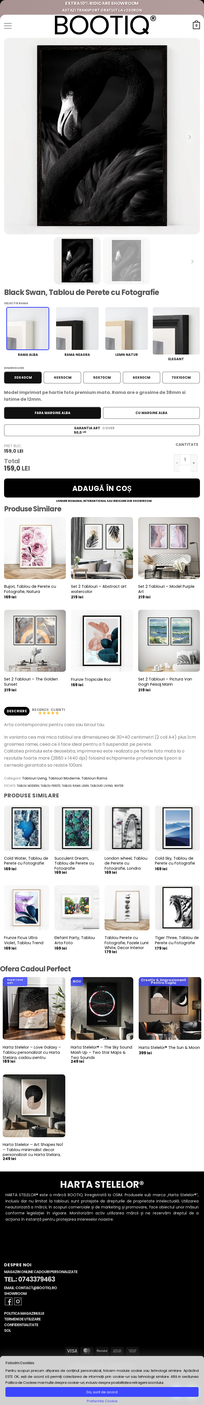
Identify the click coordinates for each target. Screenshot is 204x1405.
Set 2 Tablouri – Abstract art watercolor (99, 589)
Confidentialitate (21, 1325)
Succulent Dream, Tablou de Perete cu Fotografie (74, 863)
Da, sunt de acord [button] (102, 1392)
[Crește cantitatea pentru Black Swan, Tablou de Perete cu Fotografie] (194, 463)
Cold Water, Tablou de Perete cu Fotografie (26, 861)
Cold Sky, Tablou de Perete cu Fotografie (175, 861)
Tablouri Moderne (64, 778)
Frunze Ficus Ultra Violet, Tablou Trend (23, 940)
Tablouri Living (34, 778)
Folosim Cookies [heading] (19, 1363)
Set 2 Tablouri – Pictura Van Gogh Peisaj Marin (165, 682)
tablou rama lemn (75, 786)
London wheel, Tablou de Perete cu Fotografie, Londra (126, 863)
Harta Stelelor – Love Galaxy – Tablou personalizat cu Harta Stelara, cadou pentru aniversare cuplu (32, 1055)
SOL (7, 1330)
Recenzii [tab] (40, 709)
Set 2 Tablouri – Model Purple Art (166, 589)
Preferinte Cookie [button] (102, 1401)
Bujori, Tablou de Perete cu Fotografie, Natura (30, 589)
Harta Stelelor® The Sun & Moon (169, 1047)
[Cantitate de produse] (185, 459)
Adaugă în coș (102, 488)
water (119, 786)
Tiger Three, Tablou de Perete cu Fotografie (177, 940)
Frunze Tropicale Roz (91, 679)
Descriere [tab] (17, 711)
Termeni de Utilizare (22, 1319)
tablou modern (28, 786)
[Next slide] (189, 137)
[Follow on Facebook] (8, 1301)
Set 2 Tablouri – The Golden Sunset (31, 682)
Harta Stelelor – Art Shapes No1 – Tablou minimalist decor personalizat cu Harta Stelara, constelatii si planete (33, 1152)
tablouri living (101, 786)
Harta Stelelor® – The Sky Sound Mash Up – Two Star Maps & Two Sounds (101, 1052)
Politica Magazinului (24, 1313)
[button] (8, 26)
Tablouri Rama (94, 778)
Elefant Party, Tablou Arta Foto (74, 940)
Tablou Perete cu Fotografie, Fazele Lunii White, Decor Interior (126, 942)
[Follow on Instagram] (18, 1301)
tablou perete (50, 786)
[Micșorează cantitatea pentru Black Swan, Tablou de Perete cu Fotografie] (177, 463)
